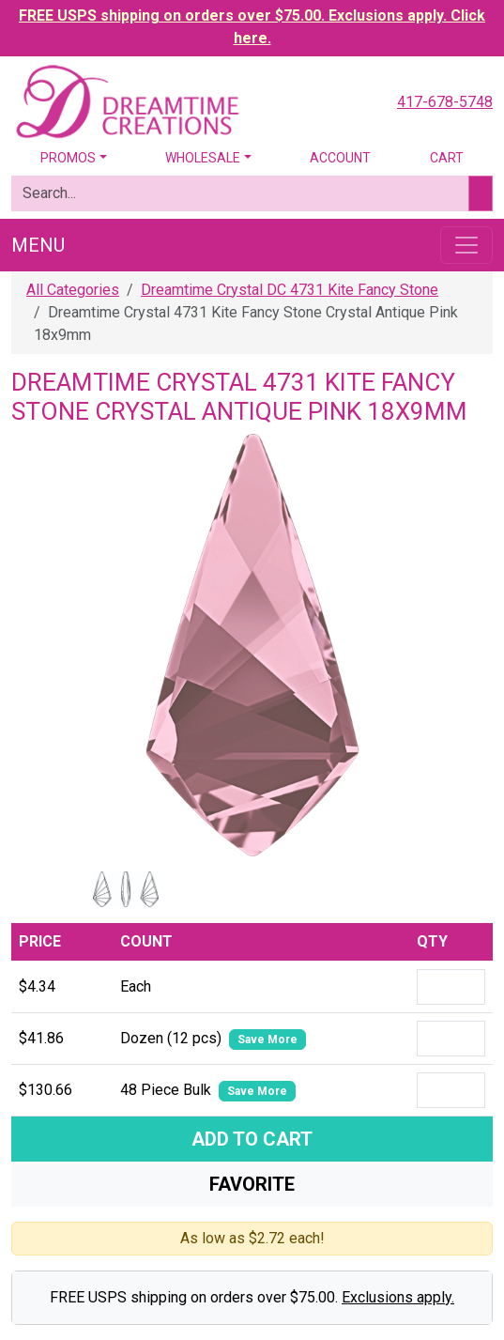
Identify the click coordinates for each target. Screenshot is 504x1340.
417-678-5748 (445, 102)
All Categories (72, 290)
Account (340, 157)
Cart (447, 157)
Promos (68, 157)
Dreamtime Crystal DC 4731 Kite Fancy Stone (289, 290)
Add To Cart (252, 1139)
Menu (38, 245)
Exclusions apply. (398, 1297)
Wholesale (202, 157)
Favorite (252, 1184)
